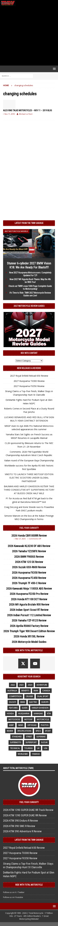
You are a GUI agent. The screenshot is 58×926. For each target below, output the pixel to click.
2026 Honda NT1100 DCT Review (29, 599)
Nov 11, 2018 (9, 114)
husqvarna (23, 713)
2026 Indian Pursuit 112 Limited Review (29, 615)
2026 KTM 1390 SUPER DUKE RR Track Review (28, 810)
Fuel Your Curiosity (29, 528)
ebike (22, 702)
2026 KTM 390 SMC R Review (19, 826)
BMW (36, 690)
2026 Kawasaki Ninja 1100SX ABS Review (29, 588)
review (10, 731)
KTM (49, 713)
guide (24, 708)
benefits (25, 690)
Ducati (12, 702)
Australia (12, 690)
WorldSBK (23, 754)
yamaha (36, 754)
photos (44, 725)
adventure (42, 685)
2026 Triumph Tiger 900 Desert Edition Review (29, 631)
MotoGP (28, 719)
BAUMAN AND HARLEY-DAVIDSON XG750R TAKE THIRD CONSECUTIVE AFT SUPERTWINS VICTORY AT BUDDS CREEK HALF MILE (29, 490)
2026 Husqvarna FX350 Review (29, 572)
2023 (21, 685)
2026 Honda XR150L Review (29, 636)
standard (17, 736)
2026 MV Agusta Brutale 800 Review (29, 604)
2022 (13, 685)
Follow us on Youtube (13, 897)
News (20, 725)
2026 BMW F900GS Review (29, 556)
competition (15, 696)
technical (15, 748)
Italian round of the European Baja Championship (29, 460)
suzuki (44, 742)
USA (45, 748)
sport (48, 731)
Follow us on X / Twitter (13, 892)
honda (10, 713)
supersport (31, 742)
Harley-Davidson (40, 708)
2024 (30, 685)
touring (28, 748)
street (29, 736)
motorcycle (43, 719)
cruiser (29, 696)
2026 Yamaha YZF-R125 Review (29, 620)
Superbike (40, 736)
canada (46, 690)
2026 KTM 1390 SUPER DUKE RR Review (25, 815)
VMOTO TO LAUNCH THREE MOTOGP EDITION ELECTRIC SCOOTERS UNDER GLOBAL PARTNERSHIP (29, 478)
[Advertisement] (29, 36)
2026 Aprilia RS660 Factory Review (29, 626)
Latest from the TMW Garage (29, 223)
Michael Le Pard (25, 114)
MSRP (11, 725)
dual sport (42, 696)
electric (33, 702)
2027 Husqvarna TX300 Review (29, 381)
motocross (14, 719)
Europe (44, 702)
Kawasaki (38, 713)
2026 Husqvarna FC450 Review (29, 577)
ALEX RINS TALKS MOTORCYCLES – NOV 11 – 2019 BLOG (27, 110)
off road (32, 725)
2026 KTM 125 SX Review (29, 562)
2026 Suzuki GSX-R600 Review (29, 567)
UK (38, 748)
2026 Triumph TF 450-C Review (29, 583)
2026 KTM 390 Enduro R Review (20, 820)
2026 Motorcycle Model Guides (29, 641)
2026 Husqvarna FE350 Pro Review (29, 593)
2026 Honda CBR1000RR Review (29, 535)
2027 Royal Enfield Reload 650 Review (29, 375)
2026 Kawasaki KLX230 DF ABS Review (29, 546)
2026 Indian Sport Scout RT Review (29, 609)
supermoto (15, 742)
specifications (24, 731)
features (13, 708)
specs (38, 731)
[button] (53, 68)
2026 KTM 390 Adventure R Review (22, 831)
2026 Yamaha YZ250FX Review (29, 551)
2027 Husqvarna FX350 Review (29, 386)
